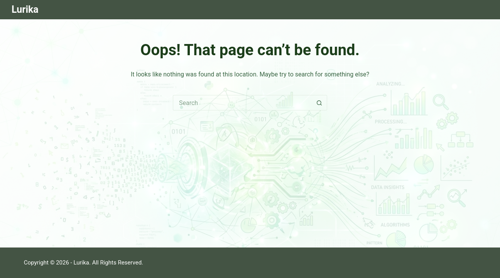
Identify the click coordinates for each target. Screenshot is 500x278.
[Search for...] (242, 102)
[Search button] (319, 102)
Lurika (25, 9)
